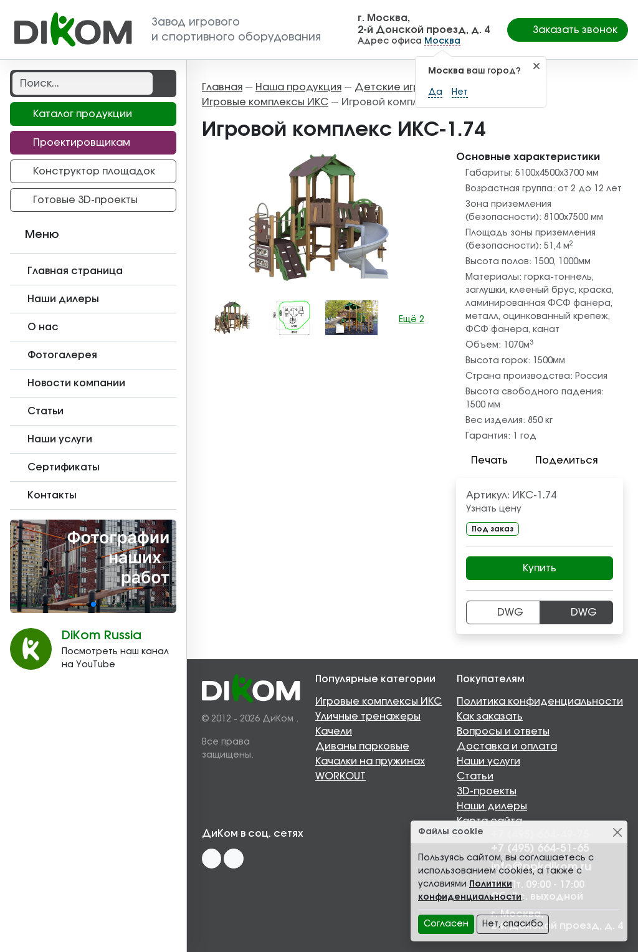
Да (435, 92)
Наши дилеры (492, 806)
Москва (442, 41)
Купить (539, 568)
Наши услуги (488, 761)
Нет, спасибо (512, 924)
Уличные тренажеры (368, 716)
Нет (460, 92)
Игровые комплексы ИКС (378, 702)
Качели (333, 731)
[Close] (617, 832)
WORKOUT (340, 776)
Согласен (446, 924)
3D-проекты (487, 791)
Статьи (475, 776)
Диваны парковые (362, 746)
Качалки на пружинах (370, 761)
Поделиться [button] (559, 460)
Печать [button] (482, 460)
